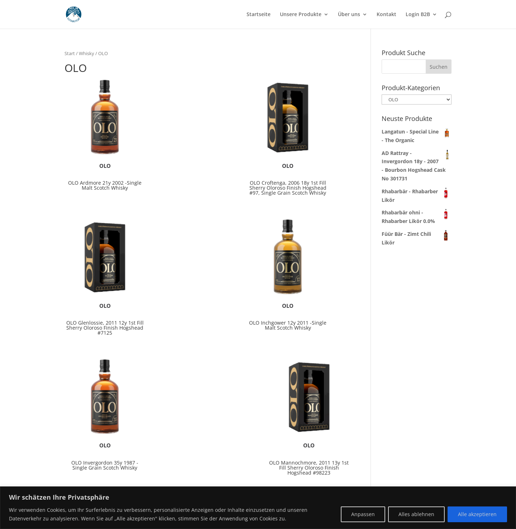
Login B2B (418, 15)
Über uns (349, 15)
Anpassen (363, 514)
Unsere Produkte (300, 15)
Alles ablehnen (416, 514)
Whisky (86, 53)
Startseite (259, 15)
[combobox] (417, 66)
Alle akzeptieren (477, 514)
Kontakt (386, 15)
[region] (258, 507)
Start (69, 53)
